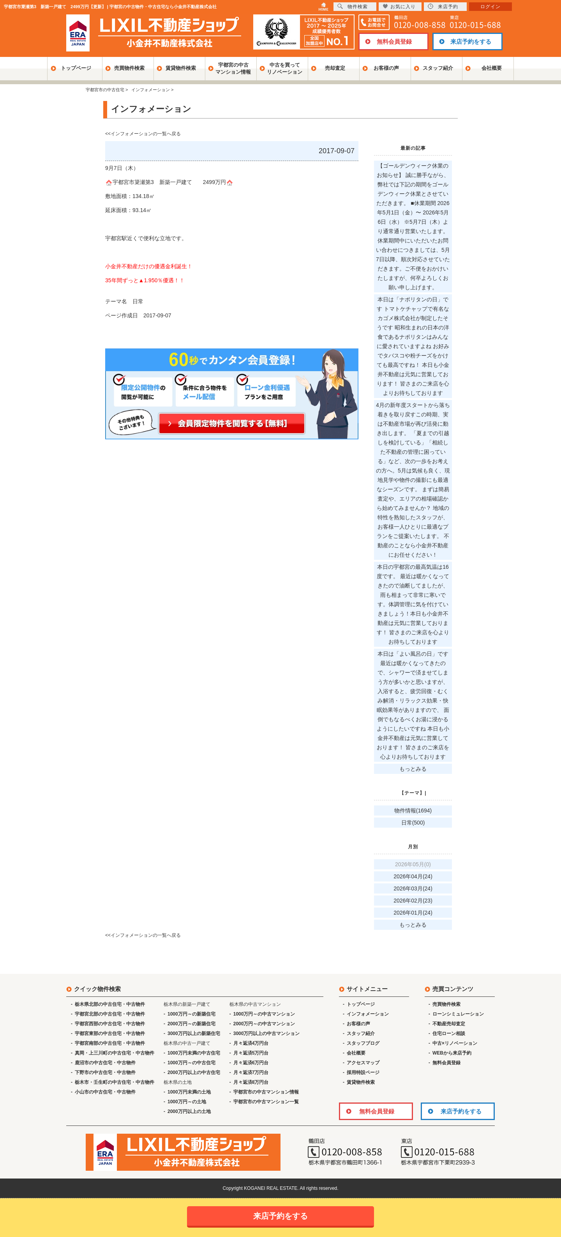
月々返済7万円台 (251, 1072)
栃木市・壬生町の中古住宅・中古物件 (114, 1082)
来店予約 (443, 6)
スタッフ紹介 (438, 68)
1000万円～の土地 (187, 1101)
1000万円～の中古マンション (264, 1014)
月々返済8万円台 (251, 1082)
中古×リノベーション (454, 1043)
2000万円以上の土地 (189, 1111)
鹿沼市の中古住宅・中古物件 (105, 1062)
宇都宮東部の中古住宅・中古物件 (110, 1033)
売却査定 (335, 68)
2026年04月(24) (412, 876)
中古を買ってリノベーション (284, 68)
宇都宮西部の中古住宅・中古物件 (110, 1023)
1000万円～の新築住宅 (191, 1014)
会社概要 (492, 68)
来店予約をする (470, 41)
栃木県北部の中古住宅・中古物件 (110, 1004)
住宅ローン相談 (448, 1033)
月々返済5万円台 (251, 1053)
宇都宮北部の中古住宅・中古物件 (110, 1014)
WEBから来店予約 (451, 1053)
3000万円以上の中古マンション (266, 1033)
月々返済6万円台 (251, 1062)
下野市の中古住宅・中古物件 (105, 1072)
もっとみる (413, 769)
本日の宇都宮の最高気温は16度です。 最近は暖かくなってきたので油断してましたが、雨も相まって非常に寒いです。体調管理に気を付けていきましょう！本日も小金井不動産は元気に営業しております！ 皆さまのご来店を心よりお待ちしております (413, 604)
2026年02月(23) (412, 900)
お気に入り (399, 6)
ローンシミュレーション (458, 1014)
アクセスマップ (363, 1062)
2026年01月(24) (412, 913)
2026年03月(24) (412, 888)
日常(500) (413, 822)
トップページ (76, 68)
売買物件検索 (129, 68)
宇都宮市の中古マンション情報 (266, 1092)
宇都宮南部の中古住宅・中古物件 (110, 1043)
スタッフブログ (363, 1043)
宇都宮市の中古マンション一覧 (266, 1101)
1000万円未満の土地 (189, 1092)
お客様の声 (386, 68)
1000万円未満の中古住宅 (194, 1053)
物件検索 (352, 6)
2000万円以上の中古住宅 (194, 1072)
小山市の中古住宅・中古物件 (105, 1092)
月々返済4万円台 (251, 1043)
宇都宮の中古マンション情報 (233, 68)
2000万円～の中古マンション (264, 1023)
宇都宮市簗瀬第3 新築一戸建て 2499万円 (169, 182)
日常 (137, 301)
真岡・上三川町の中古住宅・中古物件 (114, 1053)
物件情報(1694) (413, 810)
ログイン (490, 6)
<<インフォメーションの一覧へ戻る (143, 133)
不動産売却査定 (448, 1023)
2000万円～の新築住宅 (191, 1023)
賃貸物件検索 (181, 68)
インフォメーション (368, 1014)
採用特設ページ (363, 1072)
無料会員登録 (394, 41)
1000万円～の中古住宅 (191, 1062)
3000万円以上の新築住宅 (194, 1033)
